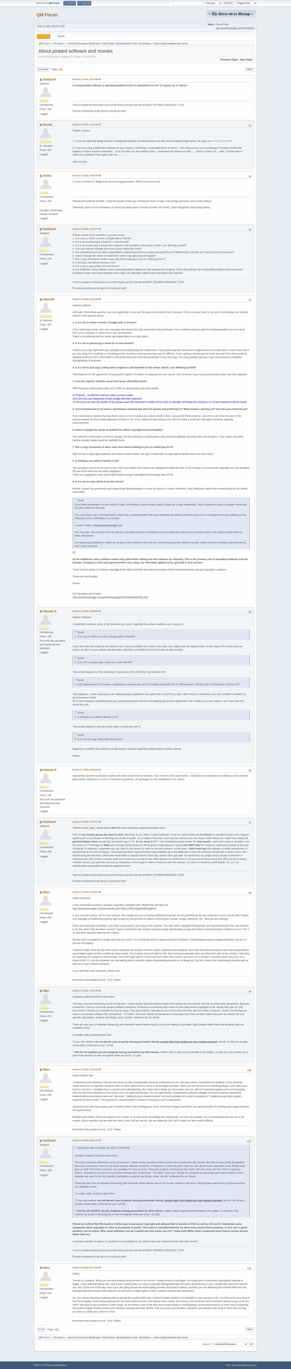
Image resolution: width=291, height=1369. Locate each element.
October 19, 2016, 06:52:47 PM (86, 1140)
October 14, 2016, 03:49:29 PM (86, 770)
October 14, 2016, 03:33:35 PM (86, 299)
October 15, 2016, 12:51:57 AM (86, 822)
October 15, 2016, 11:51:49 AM (86, 1069)
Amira (47, 175)
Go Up (41, 1329)
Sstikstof (49, 79)
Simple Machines (59, 1365)
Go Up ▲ (253, 1365)
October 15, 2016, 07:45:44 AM (86, 991)
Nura (46, 892)
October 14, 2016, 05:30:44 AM (86, 175)
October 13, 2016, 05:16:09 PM (86, 79)
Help (228, 1365)
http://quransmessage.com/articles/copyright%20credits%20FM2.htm (110, 597)
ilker (46, 990)
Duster (48, 124)
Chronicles (144, 43)
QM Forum (47, 14)
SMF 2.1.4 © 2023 (42, 1365)
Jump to (206, 1344)
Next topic (246, 59)
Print (249, 69)
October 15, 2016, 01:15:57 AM (86, 892)
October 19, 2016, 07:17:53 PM (86, 1267)
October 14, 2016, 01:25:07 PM (86, 229)
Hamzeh (48, 299)
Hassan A (49, 611)
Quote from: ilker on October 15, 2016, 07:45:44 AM (104, 1148)
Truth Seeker (108, 43)
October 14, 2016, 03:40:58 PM (86, 611)
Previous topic (229, 59)
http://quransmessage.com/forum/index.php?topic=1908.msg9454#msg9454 (114, 908)
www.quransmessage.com (108, 525)
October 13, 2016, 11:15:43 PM (86, 124)
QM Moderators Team (127, 43)
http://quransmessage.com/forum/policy (235, 28)
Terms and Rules (239, 1365)
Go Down (43, 69)
